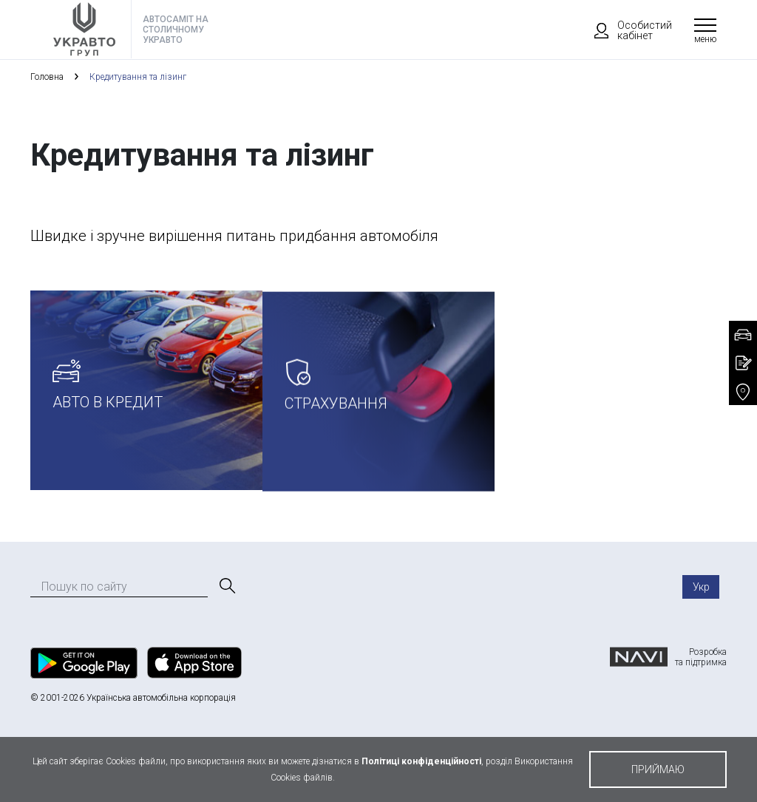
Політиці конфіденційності (421, 761)
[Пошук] (226, 586)
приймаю (658, 769)
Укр (701, 587)
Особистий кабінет (626, 30)
